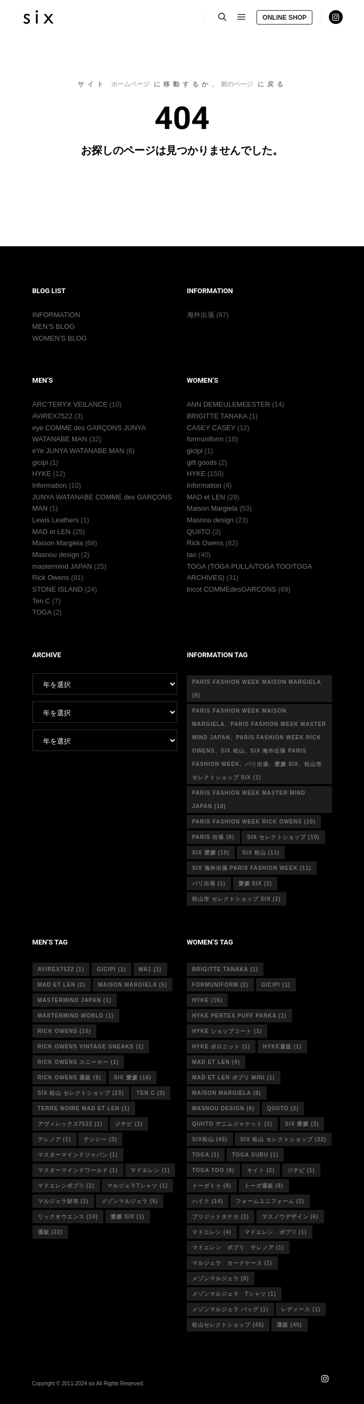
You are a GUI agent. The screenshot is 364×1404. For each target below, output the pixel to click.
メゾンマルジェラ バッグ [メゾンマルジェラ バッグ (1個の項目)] (230, 1309)
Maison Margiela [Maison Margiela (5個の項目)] (132, 985)
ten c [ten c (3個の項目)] (150, 1093)
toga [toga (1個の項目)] (205, 1155)
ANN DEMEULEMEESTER (228, 404)
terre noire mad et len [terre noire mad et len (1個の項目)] (84, 1108)
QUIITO (199, 532)
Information (49, 485)
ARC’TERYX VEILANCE (69, 404)
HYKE (41, 474)
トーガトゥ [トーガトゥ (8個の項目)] (211, 1186)
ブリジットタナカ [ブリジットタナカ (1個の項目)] (220, 1217)
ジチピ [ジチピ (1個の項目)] (129, 1124)
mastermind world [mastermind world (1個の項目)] (76, 1016)
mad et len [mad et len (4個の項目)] (216, 1062)
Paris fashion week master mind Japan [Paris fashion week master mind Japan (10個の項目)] (248, 799)
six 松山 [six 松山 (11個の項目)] (260, 853)
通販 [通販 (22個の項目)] (50, 1232)
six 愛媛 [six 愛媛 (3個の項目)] (302, 1124)
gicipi (40, 462)
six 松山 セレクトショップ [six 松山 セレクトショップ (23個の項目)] (81, 1093)
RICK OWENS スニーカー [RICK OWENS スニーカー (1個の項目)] (78, 1062)
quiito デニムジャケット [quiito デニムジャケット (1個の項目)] (232, 1124)
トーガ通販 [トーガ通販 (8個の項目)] (264, 1186)
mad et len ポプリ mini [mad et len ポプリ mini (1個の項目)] (233, 1077)
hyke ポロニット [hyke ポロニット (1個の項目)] (221, 1047)
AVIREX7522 (52, 416)
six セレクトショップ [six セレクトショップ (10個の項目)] (283, 837)
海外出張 (200, 315)
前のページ (237, 84)
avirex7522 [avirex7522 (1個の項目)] (61, 969)
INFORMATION (56, 315)
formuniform (205, 439)
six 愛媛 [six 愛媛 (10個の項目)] (210, 853)
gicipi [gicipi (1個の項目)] (111, 969)
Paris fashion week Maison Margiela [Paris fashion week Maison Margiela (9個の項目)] (256, 688)
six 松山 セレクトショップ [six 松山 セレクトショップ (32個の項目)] (283, 1139)
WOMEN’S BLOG (59, 338)
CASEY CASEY (211, 428)
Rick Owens (50, 578)
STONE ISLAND (57, 589)
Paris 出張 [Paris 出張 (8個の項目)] (213, 837)
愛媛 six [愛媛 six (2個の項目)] (255, 883)
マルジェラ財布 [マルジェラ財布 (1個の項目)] (63, 1201)
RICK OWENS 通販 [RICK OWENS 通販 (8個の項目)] (70, 1077)
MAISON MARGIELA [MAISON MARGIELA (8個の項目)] (226, 1093)
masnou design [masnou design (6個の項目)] (223, 1108)
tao (191, 555)
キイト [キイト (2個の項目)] (261, 1170)
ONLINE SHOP (284, 17)
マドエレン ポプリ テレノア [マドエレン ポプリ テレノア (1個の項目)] (238, 1247)
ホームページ (130, 84)
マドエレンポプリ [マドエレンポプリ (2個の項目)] (66, 1186)
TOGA (42, 612)
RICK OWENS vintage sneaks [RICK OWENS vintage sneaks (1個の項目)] (91, 1047)
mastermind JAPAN (62, 566)
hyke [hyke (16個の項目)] (207, 1000)
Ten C (41, 601)
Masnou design (55, 555)
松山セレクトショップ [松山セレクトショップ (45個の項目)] (228, 1325)
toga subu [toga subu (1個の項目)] (255, 1155)
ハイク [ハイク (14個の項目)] (208, 1201)
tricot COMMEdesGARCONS (231, 589)
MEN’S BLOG (53, 326)
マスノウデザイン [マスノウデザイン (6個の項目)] (290, 1217)
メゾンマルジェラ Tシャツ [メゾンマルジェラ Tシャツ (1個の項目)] (234, 1294)
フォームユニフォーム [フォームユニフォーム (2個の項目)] (270, 1201)
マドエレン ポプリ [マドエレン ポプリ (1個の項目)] (275, 1232)
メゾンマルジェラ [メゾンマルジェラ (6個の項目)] (220, 1278)
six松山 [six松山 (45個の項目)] (210, 1139)
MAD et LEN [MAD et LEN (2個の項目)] (62, 985)
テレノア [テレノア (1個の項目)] (54, 1139)
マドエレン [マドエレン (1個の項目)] (150, 1170)
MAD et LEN (51, 532)
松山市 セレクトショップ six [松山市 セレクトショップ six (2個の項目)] (236, 899)
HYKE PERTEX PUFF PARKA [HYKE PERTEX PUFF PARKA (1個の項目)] (239, 1016)
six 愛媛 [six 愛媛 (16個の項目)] (132, 1077)
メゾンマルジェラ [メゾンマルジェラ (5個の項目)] (129, 1201)
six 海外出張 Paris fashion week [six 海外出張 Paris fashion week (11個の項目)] (251, 868)
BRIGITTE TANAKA (217, 416)
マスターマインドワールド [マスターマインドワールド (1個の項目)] (78, 1170)
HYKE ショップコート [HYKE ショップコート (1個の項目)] (227, 1031)
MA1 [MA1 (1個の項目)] (150, 969)
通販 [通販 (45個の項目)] (289, 1325)
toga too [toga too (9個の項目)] (213, 1170)
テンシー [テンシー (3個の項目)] (100, 1139)
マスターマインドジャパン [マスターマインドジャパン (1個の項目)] (78, 1155)
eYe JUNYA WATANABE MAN (78, 451)
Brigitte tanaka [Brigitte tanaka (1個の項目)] (225, 969)
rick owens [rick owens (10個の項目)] (65, 1031)
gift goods (202, 462)
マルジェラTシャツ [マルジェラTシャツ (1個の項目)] (137, 1186)
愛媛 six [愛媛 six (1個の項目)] (128, 1217)
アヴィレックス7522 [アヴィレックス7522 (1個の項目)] (70, 1124)
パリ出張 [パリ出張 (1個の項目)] (209, 883)
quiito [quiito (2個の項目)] (283, 1108)
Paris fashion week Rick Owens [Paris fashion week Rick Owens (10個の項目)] (254, 822)
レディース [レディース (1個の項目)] (300, 1309)
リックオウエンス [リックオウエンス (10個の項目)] (68, 1217)
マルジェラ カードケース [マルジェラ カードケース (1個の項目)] (232, 1263)
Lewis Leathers (55, 520)
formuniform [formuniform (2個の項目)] (220, 985)
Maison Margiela (57, 543)
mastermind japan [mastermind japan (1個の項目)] (75, 1000)
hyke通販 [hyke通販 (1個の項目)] (282, 1047)
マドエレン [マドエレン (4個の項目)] (211, 1232)
